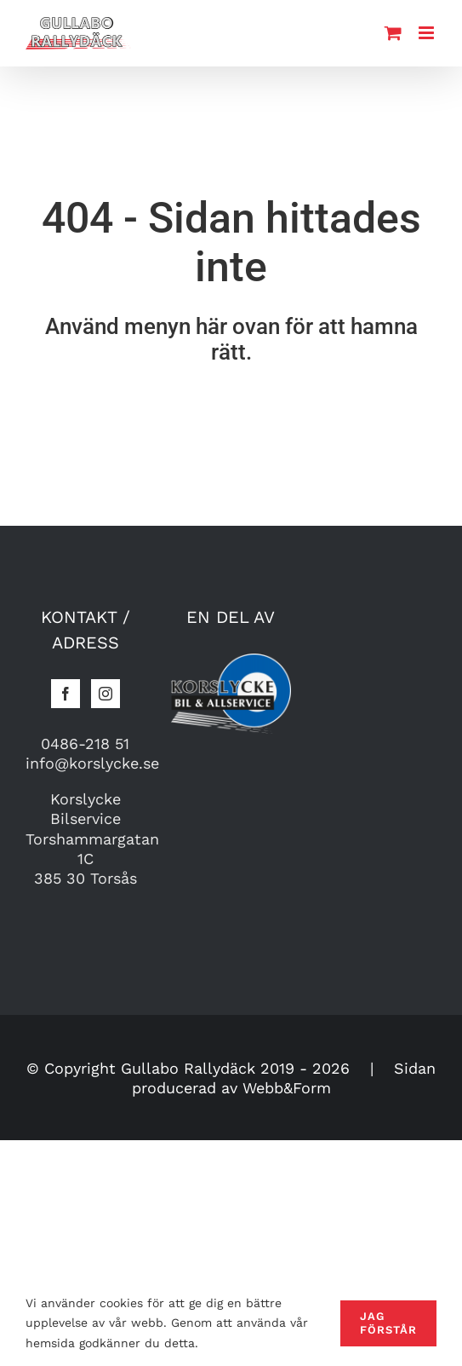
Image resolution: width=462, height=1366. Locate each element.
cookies (121, 1303)
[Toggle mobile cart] (393, 33)
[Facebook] (65, 693)
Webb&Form (286, 1088)
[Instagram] (105, 693)
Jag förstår (388, 1323)
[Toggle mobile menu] (427, 33)
